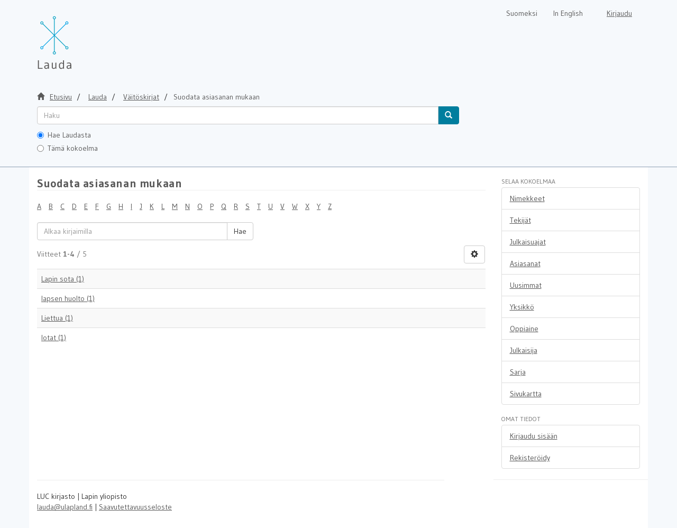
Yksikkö (522, 307)
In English (568, 13)
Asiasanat (525, 263)
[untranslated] (237, 115)
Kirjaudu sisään (533, 436)
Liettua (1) (57, 318)
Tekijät (520, 220)
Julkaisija (523, 350)
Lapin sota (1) (62, 279)
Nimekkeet (527, 198)
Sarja (518, 372)
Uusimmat (526, 285)
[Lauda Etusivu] (76, 37)
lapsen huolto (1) (68, 298)
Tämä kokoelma (67, 148)
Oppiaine (524, 328)
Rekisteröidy (530, 457)
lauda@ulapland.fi (65, 507)
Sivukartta (526, 393)
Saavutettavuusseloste (135, 507)
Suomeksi (521, 13)
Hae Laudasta (64, 135)
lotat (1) (53, 337)
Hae (240, 231)
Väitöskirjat (141, 97)
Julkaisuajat (528, 242)
